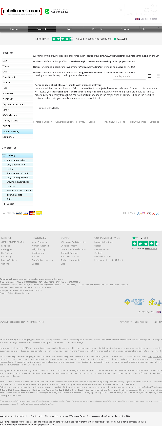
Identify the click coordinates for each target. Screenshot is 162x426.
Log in (158, 321)
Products (41, 29)
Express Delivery (9, 260)
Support (48, 121)
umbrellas (4, 359)
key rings (157, 356)
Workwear (36, 256)
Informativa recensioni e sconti (108, 260)
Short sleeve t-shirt (81, 75)
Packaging (6, 256)
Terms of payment (69, 253)
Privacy (81, 121)
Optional (5, 263)
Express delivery (52, 75)
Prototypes (6, 249)
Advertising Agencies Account (133, 321)
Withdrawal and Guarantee (73, 242)
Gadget (35, 263)
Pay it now (109, 121)
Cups (150, 356)
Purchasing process (70, 256)
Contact (125, 29)
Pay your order (101, 249)
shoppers (20, 359)
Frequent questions (103, 242)
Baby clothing (38, 249)
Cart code (154, 121)
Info (69, 29)
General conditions (65, 121)
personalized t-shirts (57, 348)
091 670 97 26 (59, 12)
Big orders (6, 253)
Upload (121, 121)
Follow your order (137, 121)
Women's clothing (40, 245)
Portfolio (97, 29)
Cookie (91, 121)
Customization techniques (73, 249)
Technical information (71, 260)
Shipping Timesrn (69, 245)
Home (14, 29)
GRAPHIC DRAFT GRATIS (12, 242)
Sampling (5, 245)
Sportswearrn (38, 253)
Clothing (66, 75)
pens (12, 359)
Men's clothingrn (39, 242)
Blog (63, 263)
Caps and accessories (42, 260)
